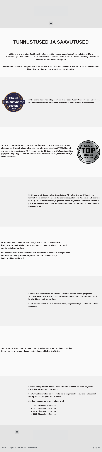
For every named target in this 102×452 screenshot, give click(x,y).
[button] (51, 23)
